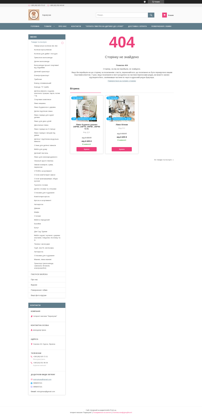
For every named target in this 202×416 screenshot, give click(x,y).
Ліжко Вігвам (122, 125)
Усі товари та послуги (163, 160)
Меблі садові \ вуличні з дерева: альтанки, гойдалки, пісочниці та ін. (47, 237)
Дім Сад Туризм (40, 231)
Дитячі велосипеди (41, 61)
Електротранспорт (41, 75)
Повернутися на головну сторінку (122, 81)
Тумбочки (38, 79)
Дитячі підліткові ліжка (43, 111)
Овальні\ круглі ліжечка (43, 161)
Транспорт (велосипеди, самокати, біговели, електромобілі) (44, 265)
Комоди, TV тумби (41, 87)
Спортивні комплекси (42, 99)
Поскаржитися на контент (102, 412)
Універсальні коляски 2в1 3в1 (46, 46)
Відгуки (52, 33)
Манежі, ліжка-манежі (42, 259)
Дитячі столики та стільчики (45, 189)
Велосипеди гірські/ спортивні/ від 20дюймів (46, 66)
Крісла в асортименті (42, 200)
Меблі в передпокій (42, 220)
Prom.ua (113, 410)
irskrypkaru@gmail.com (42, 379)
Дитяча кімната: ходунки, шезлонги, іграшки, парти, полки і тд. (47, 93)
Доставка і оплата (137, 26)
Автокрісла (38, 204)
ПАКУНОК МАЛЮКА (39, 274)
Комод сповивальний (42, 83)
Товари (47, 26)
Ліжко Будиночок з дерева (45, 107)
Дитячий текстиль (41, 153)
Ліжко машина (39, 103)
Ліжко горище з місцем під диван (44, 134)
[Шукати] (151, 15)
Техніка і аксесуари (42, 244)
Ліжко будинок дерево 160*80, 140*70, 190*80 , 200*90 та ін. (86, 127)
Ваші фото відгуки (38, 295)
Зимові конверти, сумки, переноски (43, 166)
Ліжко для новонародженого (45, 157)
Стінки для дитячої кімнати (45, 145)
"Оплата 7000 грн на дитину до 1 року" (104, 26)
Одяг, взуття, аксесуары (44, 248)
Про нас (62, 26)
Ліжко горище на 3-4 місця (44, 129)
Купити (86, 149)
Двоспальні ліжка (41, 125)
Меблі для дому (40, 149)
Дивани (37, 208)
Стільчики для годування (44, 193)
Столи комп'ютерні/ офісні (44, 175)
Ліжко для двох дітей (42, 121)
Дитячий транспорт (42, 72)
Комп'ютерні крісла (41, 197)
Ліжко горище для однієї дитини (44, 116)
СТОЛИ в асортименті (43, 171)
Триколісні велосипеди (43, 58)
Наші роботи (37, 33)
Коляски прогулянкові (43, 50)
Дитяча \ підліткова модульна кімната (46, 140)
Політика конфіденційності (122, 412)
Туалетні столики (41, 185)
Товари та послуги (39, 42)
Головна (35, 26)
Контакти (76, 26)
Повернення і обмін (161, 26)
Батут (36, 228)
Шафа (36, 212)
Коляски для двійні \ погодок (45, 54)
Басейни (37, 224)
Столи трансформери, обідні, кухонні (46, 180)
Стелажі (37, 216)
